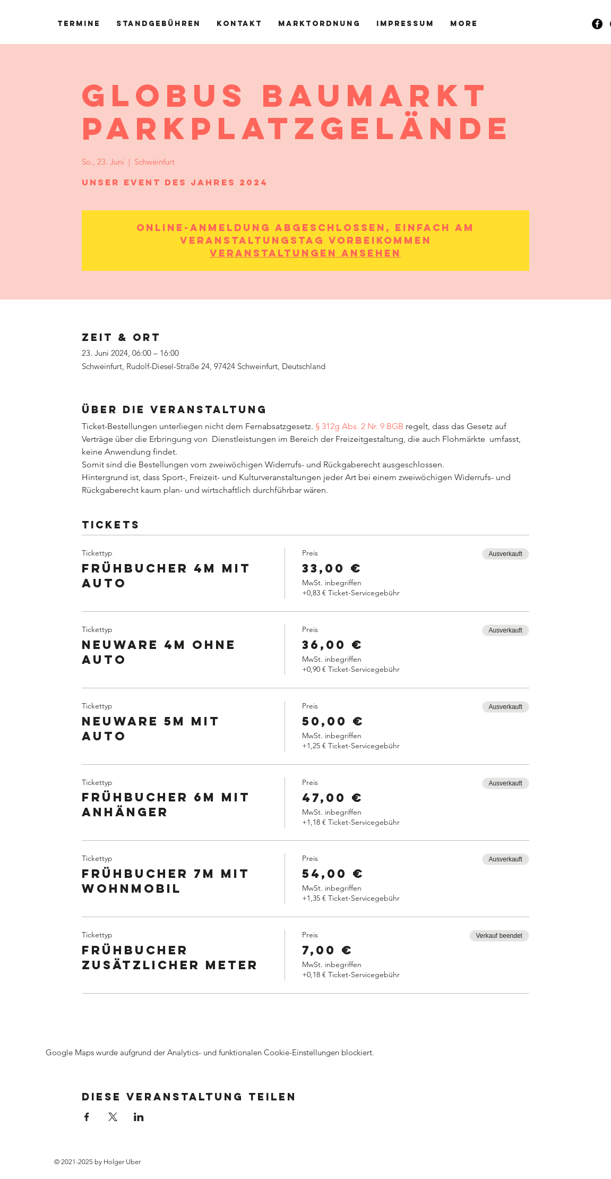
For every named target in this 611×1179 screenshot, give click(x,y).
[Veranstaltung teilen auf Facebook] (87, 1117)
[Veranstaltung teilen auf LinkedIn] (139, 1117)
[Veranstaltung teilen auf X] (113, 1117)
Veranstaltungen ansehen (305, 253)
